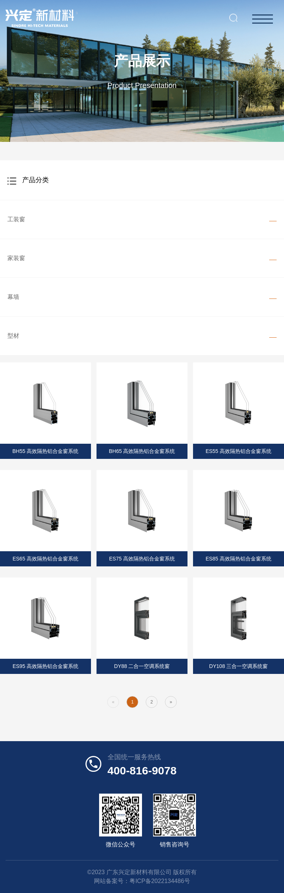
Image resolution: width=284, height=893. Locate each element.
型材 (13, 336)
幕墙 (13, 297)
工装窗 (16, 219)
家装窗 (16, 258)
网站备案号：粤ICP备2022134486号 (142, 881)
